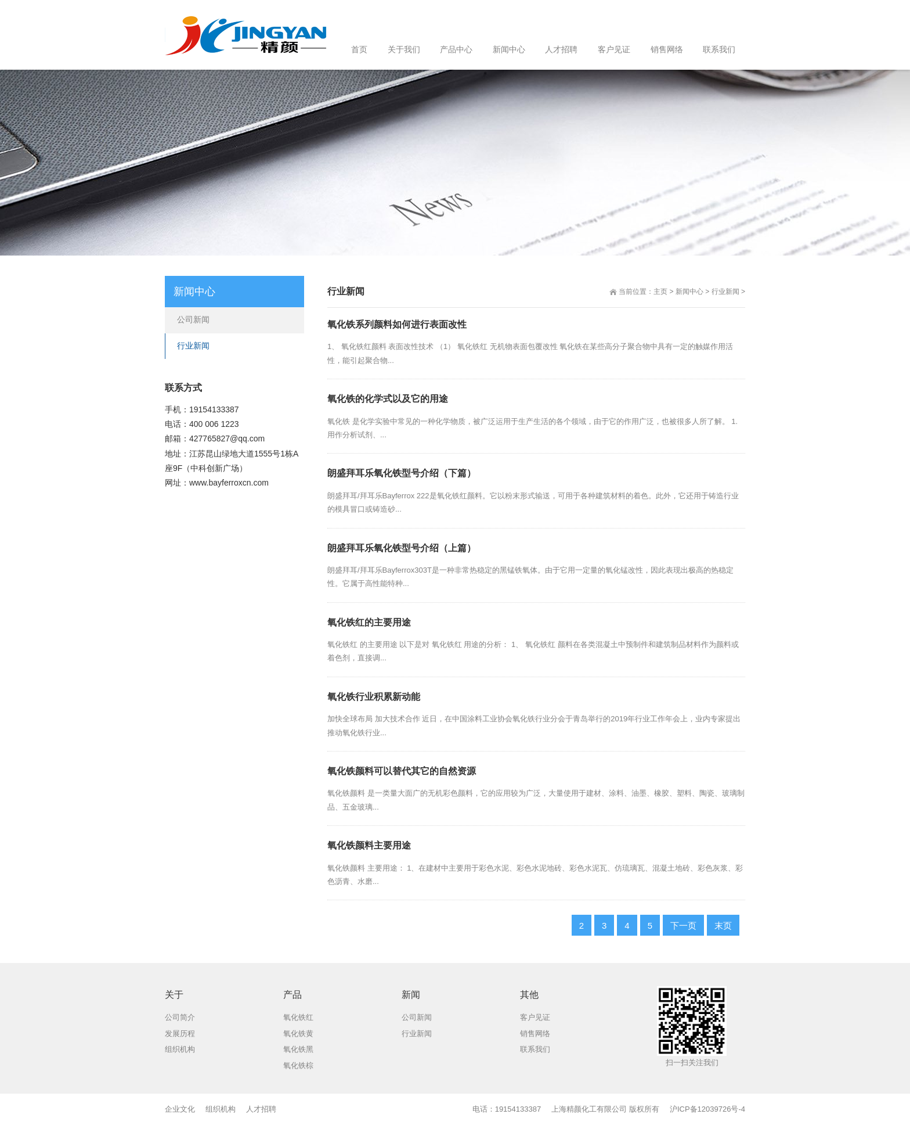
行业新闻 (725, 291)
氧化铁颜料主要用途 (369, 845)
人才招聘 (261, 1109)
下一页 (683, 925)
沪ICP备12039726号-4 (707, 1109)
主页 (660, 291)
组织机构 (220, 1109)
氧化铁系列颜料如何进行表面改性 (397, 324)
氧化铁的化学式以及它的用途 (387, 399)
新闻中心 (689, 291)
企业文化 (180, 1109)
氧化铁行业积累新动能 (373, 697)
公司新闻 (193, 319)
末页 (723, 925)
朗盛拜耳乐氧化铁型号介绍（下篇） (401, 473)
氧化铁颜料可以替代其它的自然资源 (401, 771)
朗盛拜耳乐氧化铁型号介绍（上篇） (401, 548)
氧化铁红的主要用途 (369, 622)
